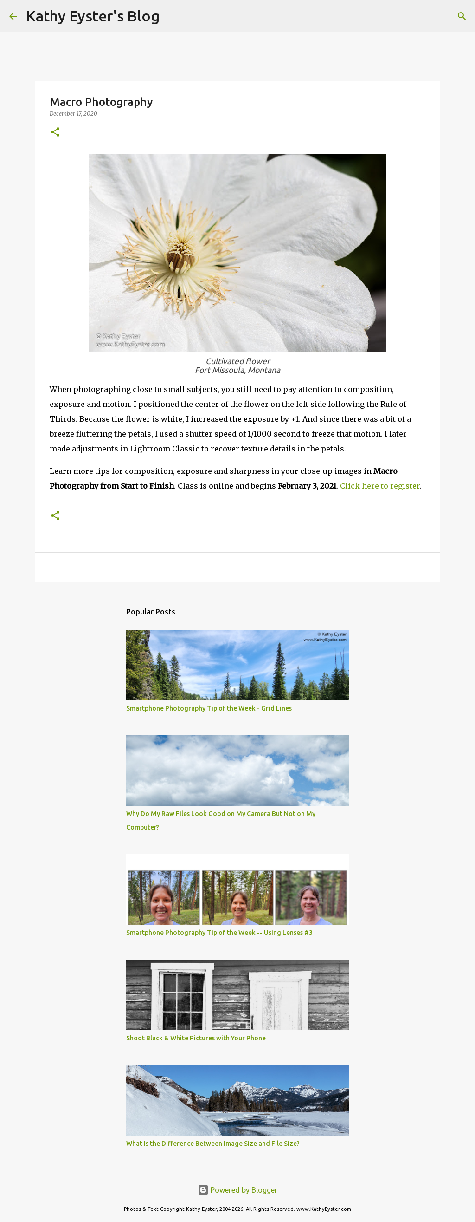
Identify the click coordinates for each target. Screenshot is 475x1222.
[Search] (172, 16)
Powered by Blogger (237, 1190)
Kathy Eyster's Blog (93, 15)
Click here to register (380, 485)
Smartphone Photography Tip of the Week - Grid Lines (209, 708)
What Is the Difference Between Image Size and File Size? (213, 1143)
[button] (55, 132)
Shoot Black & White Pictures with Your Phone (196, 1038)
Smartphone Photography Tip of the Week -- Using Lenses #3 (219, 932)
